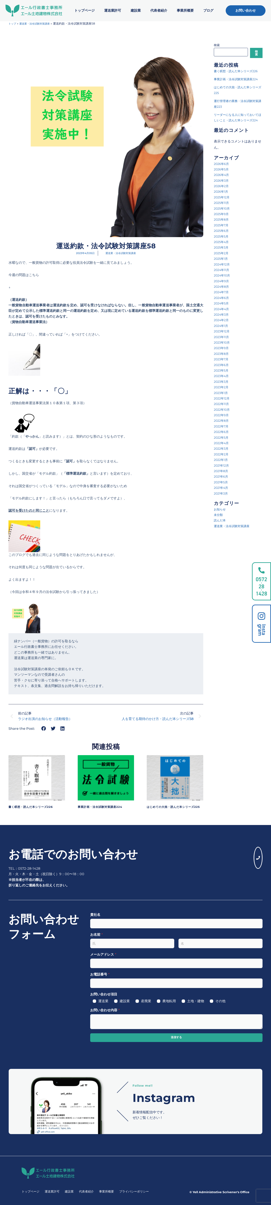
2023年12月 (223, 348)
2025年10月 (223, 225)
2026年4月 (222, 191)
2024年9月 (222, 298)
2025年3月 (222, 264)
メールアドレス (103, 954)
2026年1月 (222, 208)
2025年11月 (222, 219)
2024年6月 (222, 314)
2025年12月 (223, 214)
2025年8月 (222, 236)
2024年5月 (222, 320)
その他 (220, 1001)
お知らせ (220, 526)
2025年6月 (222, 247)
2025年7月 (222, 242)
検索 (217, 45)
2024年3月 (222, 331)
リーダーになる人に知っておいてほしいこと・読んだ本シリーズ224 (237, 131)
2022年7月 (222, 443)
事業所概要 (185, 10)
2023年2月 (222, 404)
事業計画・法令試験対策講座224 (104, 807)
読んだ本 (220, 537)
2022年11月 (222, 421)
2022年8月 (222, 437)
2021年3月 (222, 510)
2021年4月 (222, 504)
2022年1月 (222, 476)
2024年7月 (222, 309)
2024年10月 (223, 292)
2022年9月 (222, 432)
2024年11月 (223, 287)
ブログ (208, 10)
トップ (12, 23)
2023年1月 (222, 410)
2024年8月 (222, 303)
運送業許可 (112, 10)
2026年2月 (222, 203)
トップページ (84, 10)
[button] (43, 728)
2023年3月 (222, 398)
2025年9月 (222, 231)
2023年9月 (222, 365)
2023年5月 (222, 387)
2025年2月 (222, 270)
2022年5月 (222, 454)
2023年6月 (222, 382)
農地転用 (169, 1001)
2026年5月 (222, 186)
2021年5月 (222, 499)
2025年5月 (222, 253)
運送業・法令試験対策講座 (38, 23)
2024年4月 (222, 326)
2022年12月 (223, 415)
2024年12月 (223, 281)
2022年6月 (222, 448)
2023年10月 (223, 359)
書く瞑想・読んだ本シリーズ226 (35, 807)
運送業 (103, 1001)
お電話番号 (99, 974)
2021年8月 (222, 488)
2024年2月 (222, 337)
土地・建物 (195, 1001)
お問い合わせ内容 (105, 1010)
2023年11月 (222, 354)
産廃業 (146, 1001)
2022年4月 (222, 460)
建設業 (136, 10)
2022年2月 (222, 471)
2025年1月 (222, 275)
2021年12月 (222, 482)
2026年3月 (222, 197)
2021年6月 (222, 493)
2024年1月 (222, 342)
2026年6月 (222, 180)
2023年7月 (222, 376)
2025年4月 (222, 259)
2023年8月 (222, 370)
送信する (176, 1037)
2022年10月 (223, 426)
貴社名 (95, 915)
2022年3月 (222, 465)
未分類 (219, 531)
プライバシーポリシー (134, 1191)
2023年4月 (222, 393)
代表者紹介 (158, 10)
